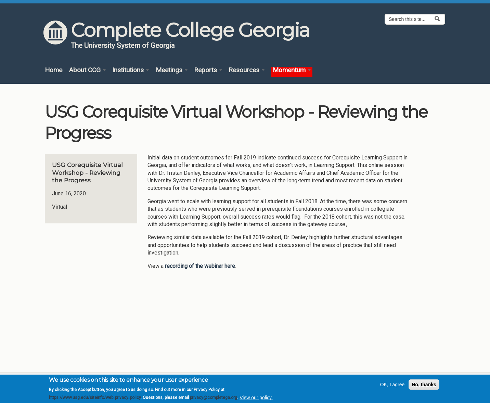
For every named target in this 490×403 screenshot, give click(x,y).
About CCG (87, 70)
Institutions (130, 70)
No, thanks (424, 387)
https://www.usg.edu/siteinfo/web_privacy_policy (95, 400)
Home (53, 70)
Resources (247, 70)
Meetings (172, 70)
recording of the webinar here (200, 266)
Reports (208, 70)
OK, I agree (392, 387)
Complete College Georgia (190, 30)
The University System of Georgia (123, 45)
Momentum (292, 70)
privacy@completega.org (213, 400)
